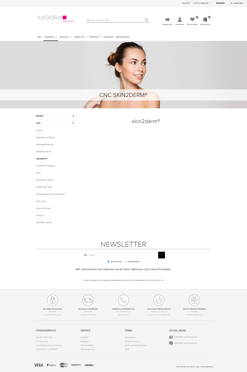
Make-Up (79, 37)
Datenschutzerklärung (136, 345)
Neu (39, 37)
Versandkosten (206, 366)
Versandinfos (86, 345)
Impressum (130, 337)
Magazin (220, 3)
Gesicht (64, 37)
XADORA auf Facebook (185, 337)
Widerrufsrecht (132, 341)
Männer (108, 37)
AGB (127, 349)
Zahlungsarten (87, 349)
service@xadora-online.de (49, 345)
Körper (94, 37)
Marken (50, 37)
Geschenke (122, 37)
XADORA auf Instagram (185, 343)
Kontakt (186, 3)
